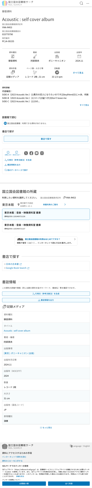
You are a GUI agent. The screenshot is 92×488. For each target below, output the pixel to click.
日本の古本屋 (14, 264)
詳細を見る (20, 476)
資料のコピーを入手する (12, 460)
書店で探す (46, 138)
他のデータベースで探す (16, 170)
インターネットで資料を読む (14, 456)
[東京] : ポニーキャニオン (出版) (19, 353)
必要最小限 (24, 483)
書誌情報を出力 (12, 164)
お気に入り (8, 153)
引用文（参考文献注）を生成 (17, 160)
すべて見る (78, 72)
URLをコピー (17, 153)
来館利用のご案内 (55, 204)
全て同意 (69, 483)
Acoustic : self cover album (17, 330)
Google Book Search (18, 267)
